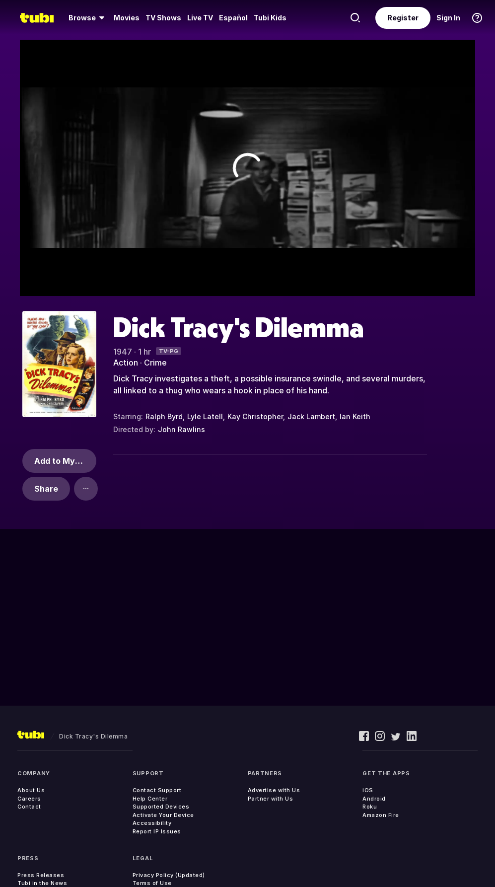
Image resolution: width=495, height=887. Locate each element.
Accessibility (152, 822)
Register (403, 17)
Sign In (448, 17)
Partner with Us (270, 798)
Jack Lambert (311, 416)
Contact (29, 806)
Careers (29, 798)
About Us (31, 790)
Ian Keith (355, 416)
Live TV (200, 17)
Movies (127, 17)
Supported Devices (161, 806)
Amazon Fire (380, 815)
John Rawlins (181, 429)
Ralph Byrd (164, 416)
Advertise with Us (274, 790)
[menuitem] (88, 18)
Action (125, 363)
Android (374, 798)
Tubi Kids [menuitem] (270, 17)
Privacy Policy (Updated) (169, 875)
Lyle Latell (205, 416)
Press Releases (40, 875)
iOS (367, 790)
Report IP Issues (157, 831)
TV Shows (163, 17)
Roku (369, 806)
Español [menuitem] (233, 17)
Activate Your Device (163, 815)
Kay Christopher (255, 416)
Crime (155, 363)
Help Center (150, 798)
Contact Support (157, 790)
